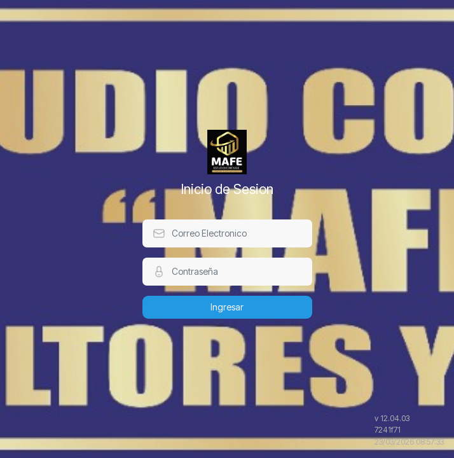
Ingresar (227, 307)
